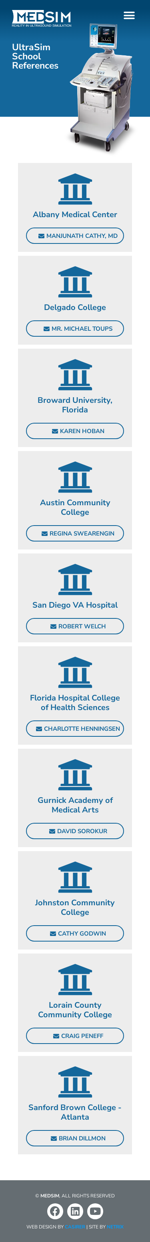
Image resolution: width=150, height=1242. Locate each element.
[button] (129, 15)
